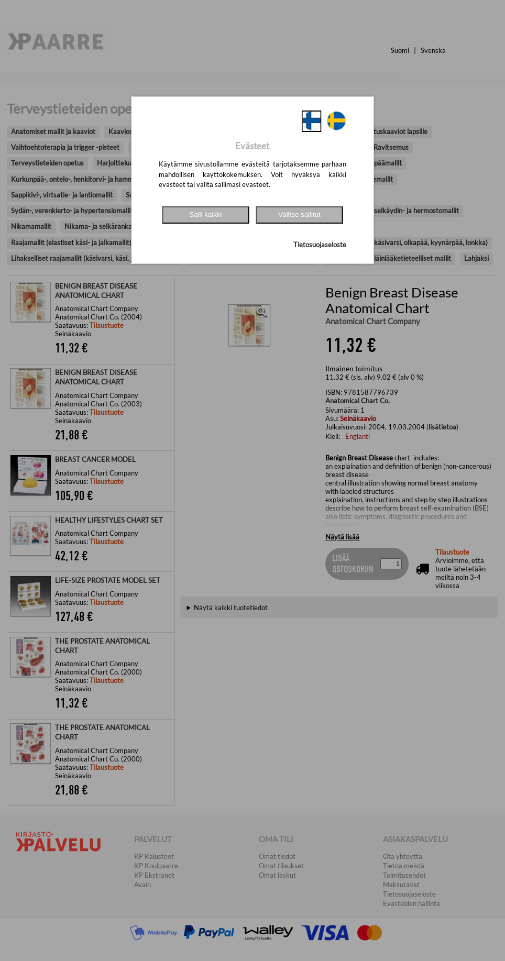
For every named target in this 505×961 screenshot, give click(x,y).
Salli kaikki (205, 214)
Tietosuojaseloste (319, 244)
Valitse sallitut (299, 214)
